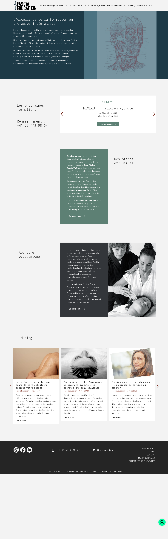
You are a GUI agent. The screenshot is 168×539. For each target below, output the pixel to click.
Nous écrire (105, 452)
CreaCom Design (115, 473)
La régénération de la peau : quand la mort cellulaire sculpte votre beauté (34, 385)
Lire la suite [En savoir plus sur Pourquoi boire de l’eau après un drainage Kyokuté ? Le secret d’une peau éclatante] (69, 418)
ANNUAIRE (151, 454)
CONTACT (151, 457)
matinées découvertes (86, 200)
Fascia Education (22, 391)
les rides (85, 187)
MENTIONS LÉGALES (146, 460)
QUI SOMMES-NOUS (147, 450)
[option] (108, 113)
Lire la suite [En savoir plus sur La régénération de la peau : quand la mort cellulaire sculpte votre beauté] (22, 421)
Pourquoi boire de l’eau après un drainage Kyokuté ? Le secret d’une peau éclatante (83, 385)
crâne (77, 187)
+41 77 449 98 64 (32, 125)
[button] (62, 114)
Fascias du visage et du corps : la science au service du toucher (131, 385)
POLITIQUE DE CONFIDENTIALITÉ (142, 463)
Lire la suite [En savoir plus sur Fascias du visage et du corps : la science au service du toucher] (117, 418)
